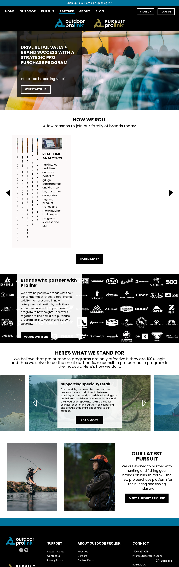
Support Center (56, 529)
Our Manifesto (86, 537)
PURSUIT (47, 11)
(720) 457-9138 (141, 529)
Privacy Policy (55, 537)
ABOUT (84, 11)
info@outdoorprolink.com (147, 533)
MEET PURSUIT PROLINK (147, 475)
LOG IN (166, 12)
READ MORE (89, 397)
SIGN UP (145, 12)
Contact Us (53, 533)
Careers (82, 533)
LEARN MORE (89, 236)
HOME (9, 11)
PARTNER (67, 11)
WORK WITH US (35, 89)
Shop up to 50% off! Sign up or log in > (89, 3)
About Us (83, 529)
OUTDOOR (28, 11)
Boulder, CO (139, 542)
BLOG (99, 11)
